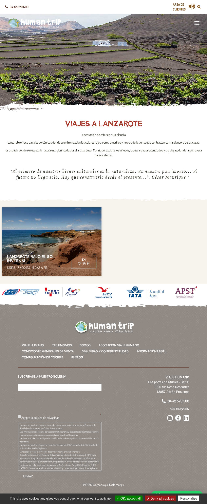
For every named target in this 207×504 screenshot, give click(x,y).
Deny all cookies (160, 498)
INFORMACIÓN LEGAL (151, 351)
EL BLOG (77, 357)
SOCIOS (85, 345)
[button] (199, 7)
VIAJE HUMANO (33, 345)
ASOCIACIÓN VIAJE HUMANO (119, 345)
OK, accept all (128, 498)
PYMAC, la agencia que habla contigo (103, 484)
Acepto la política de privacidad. (40, 417)
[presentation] (48, 402)
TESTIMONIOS (62, 345)
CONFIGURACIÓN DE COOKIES (42, 357)
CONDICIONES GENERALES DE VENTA (48, 351)
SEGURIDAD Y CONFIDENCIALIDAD (105, 351)
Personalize (188, 498)
